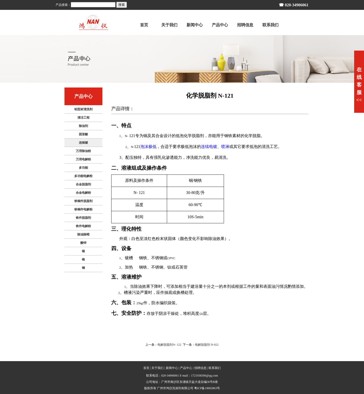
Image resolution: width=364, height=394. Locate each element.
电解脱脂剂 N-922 (207, 344)
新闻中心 (172, 368)
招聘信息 (200, 368)
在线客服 (359, 85)
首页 (146, 368)
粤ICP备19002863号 (207, 388)
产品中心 (186, 368)
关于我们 (157, 368)
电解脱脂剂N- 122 (169, 344)
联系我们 (215, 368)
